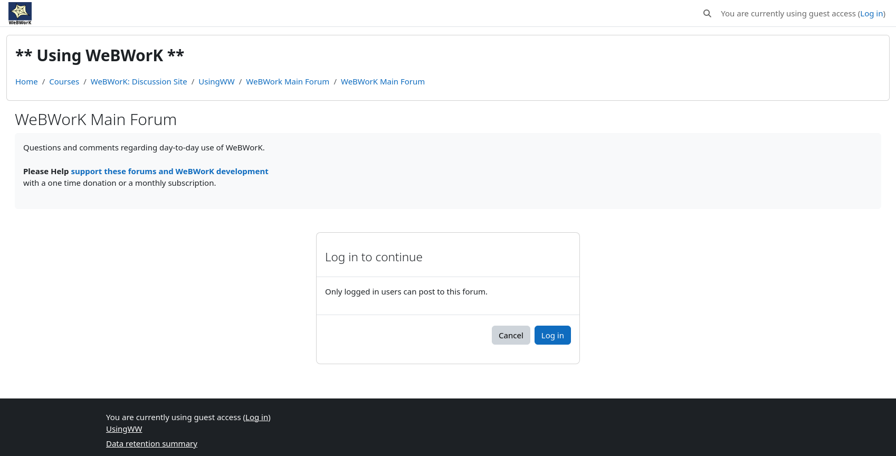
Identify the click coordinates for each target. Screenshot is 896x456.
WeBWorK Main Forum (383, 81)
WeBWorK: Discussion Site (139, 81)
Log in (871, 13)
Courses (64, 81)
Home (26, 81)
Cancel (511, 335)
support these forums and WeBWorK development (169, 171)
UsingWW (216, 81)
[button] (708, 13)
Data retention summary (151, 443)
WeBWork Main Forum (287, 81)
